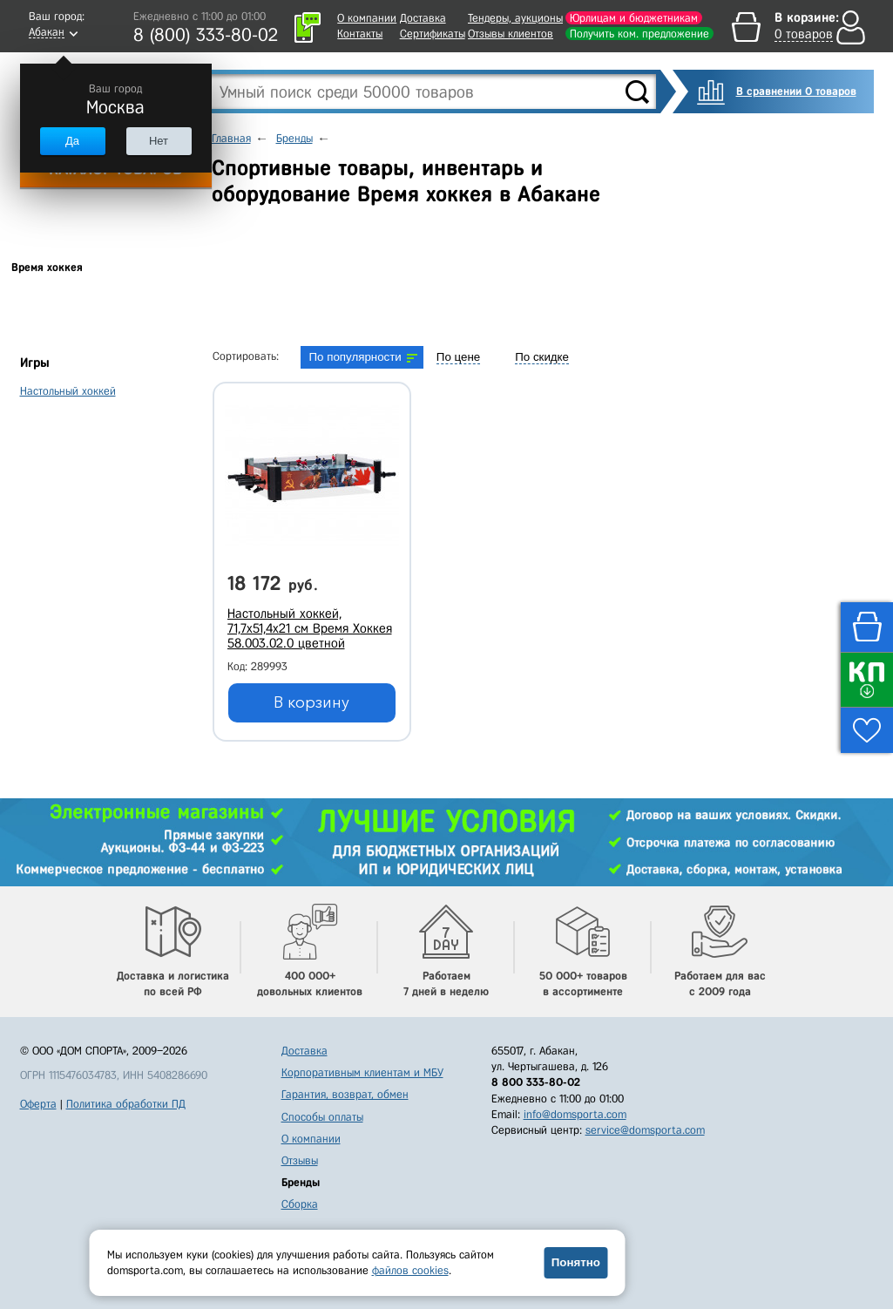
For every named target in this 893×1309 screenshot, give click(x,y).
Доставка (423, 18)
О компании (366, 18)
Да (72, 140)
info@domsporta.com (575, 1114)
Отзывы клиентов (510, 33)
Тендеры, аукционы (515, 18)
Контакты (359, 33)
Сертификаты (432, 33)
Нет (158, 140)
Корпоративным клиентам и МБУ (362, 1072)
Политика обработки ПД (126, 1103)
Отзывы (299, 1160)
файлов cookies (410, 1270)
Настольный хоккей (68, 391)
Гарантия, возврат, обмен (345, 1094)
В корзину (311, 702)
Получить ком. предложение (639, 33)
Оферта (38, 1103)
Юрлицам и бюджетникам (634, 18)
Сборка (299, 1204)
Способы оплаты (322, 1116)
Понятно (575, 1262)
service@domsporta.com (645, 1130)
